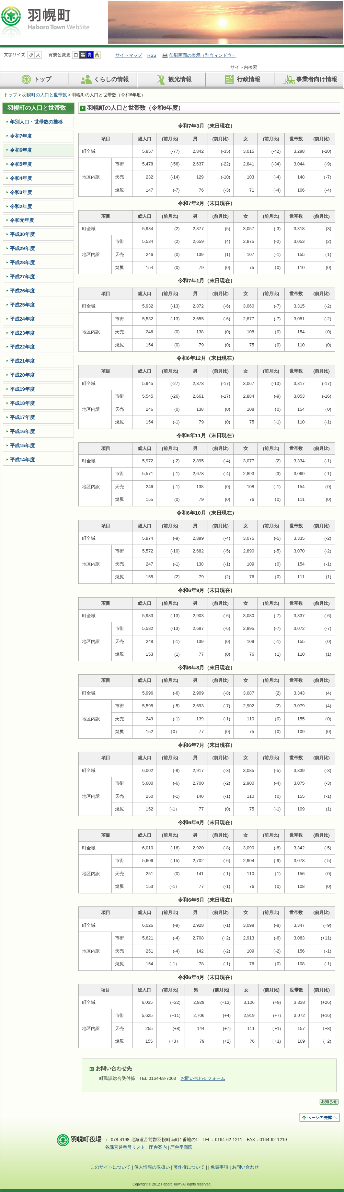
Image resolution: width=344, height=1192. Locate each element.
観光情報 (172, 79)
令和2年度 (21, 206)
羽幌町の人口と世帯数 (44, 94)
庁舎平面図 (181, 1147)
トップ (34, 79)
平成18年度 (22, 403)
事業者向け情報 (309, 79)
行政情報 (240, 79)
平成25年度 (22, 305)
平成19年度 (22, 389)
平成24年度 (22, 319)
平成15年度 (22, 445)
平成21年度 (22, 361)
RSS (151, 55)
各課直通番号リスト (125, 1147)
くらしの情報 (103, 79)
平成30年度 (22, 234)
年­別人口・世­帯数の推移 (36, 122)
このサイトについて (110, 1167)
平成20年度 (22, 375)
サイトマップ (128, 55)
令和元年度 (22, 220)
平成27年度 (22, 276)
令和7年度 (21, 136)
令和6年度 (21, 150)
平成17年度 (22, 417)
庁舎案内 (158, 1147)
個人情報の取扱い (152, 1167)
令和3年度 (21, 192)
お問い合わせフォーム (203, 1078)
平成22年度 (22, 347)
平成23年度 (22, 333)
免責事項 (219, 1167)
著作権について (189, 1167)
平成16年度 (22, 431)
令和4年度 (21, 178)
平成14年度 (22, 459)
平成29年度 (22, 248)
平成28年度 (22, 262)
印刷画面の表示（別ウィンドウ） (202, 55)
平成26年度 (22, 290)
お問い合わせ (245, 1167)
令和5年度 (21, 164)
